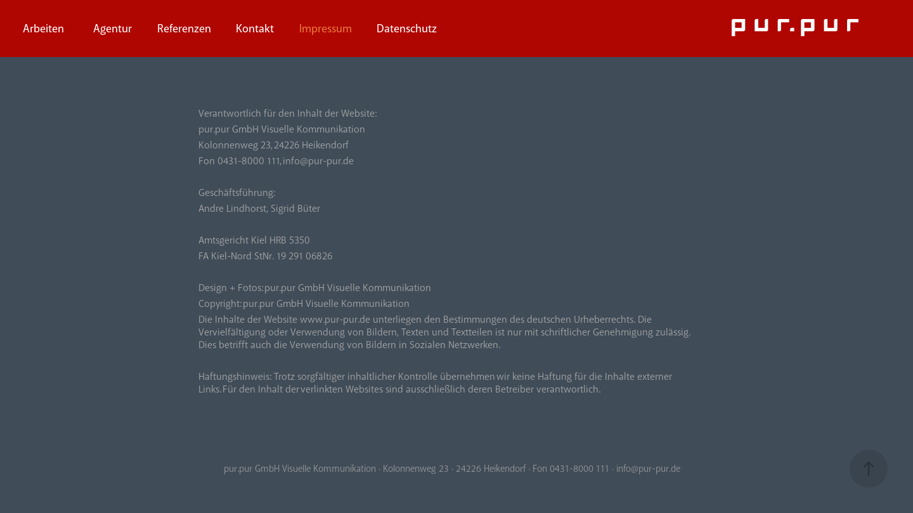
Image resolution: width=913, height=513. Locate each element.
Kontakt (255, 29)
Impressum (325, 29)
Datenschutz (407, 29)
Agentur (112, 29)
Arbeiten (43, 29)
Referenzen (184, 29)
